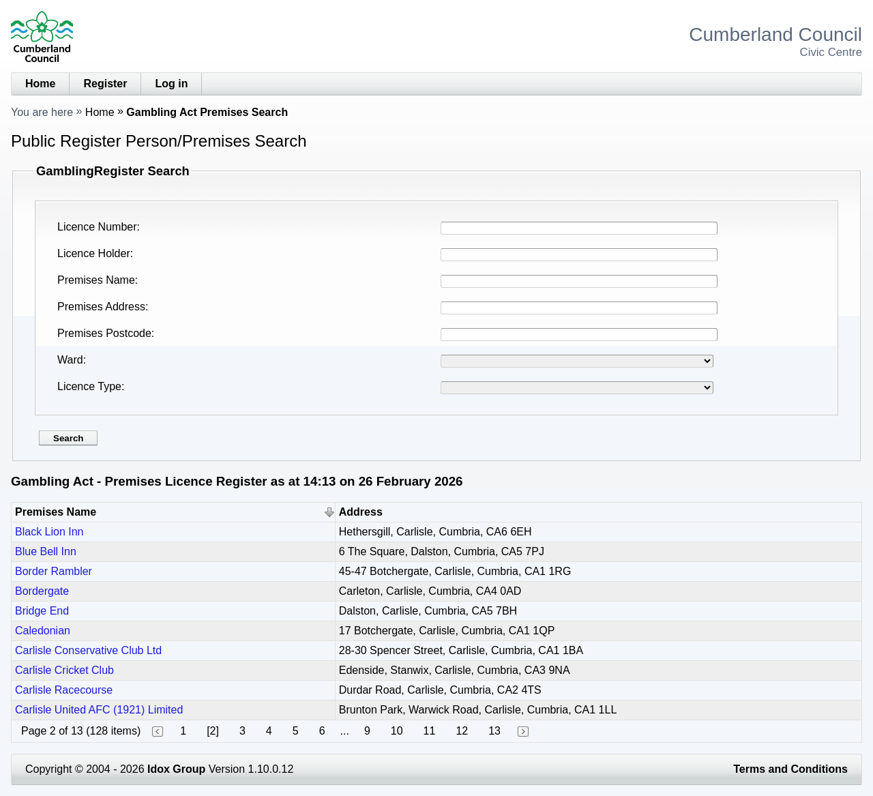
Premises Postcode (104, 333)
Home (40, 83)
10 (397, 731)
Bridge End (42, 611)
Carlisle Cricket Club (64, 670)
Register (105, 83)
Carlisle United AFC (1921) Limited (99, 710)
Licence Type (89, 386)
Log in (171, 83)
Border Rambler (53, 571)
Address (361, 512)
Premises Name (96, 280)
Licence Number (97, 227)
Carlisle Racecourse (64, 690)
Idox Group (176, 769)
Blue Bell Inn (45, 551)
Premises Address (101, 306)
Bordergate (42, 591)
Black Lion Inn (49, 531)
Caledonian (42, 630)
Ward (70, 360)
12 (462, 731)
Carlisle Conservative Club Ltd (88, 650)
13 (494, 731)
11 (430, 731)
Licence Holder (93, 253)
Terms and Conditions (790, 769)
